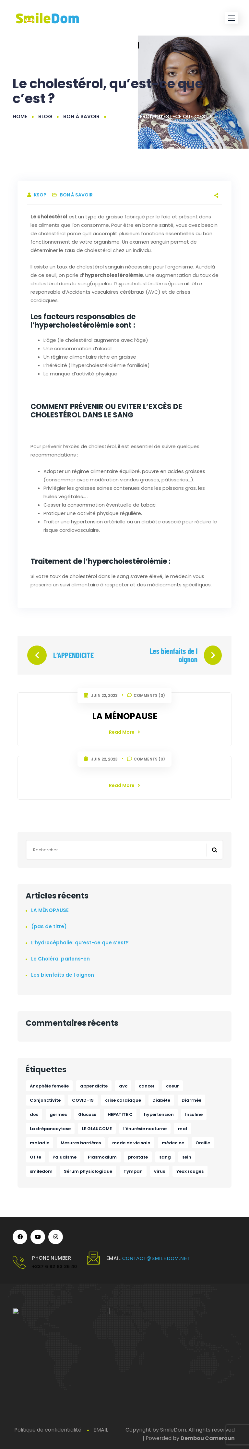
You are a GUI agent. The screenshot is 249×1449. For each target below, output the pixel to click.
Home (20, 116)
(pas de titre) (49, 926)
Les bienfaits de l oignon (173, 655)
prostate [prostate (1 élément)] (138, 1157)
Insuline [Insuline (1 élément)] (194, 1114)
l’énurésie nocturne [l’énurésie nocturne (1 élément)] (145, 1129)
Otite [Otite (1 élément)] (35, 1157)
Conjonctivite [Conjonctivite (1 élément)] (45, 1100)
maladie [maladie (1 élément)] (39, 1143)
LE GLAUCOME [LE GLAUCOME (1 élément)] (97, 1129)
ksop (40, 195)
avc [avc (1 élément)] (123, 1086)
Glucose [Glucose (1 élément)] (87, 1114)
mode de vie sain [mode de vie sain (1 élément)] (131, 1143)
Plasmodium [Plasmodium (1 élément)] (102, 1157)
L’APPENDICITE (73, 655)
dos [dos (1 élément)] (34, 1114)
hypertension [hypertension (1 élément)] (159, 1114)
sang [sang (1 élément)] (165, 1157)
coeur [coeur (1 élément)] (172, 1086)
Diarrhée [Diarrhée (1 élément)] (191, 1100)
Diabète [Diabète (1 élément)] (161, 1100)
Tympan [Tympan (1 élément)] (133, 1171)
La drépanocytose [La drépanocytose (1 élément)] (50, 1129)
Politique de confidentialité (47, 1429)
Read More (124, 732)
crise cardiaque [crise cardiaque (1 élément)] (123, 1100)
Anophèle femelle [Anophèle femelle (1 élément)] (49, 1086)
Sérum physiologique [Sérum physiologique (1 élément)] (88, 1171)
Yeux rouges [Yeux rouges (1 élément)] (190, 1171)
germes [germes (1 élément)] (58, 1114)
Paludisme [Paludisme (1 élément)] (65, 1157)
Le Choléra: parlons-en (60, 958)
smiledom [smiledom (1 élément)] (41, 1171)
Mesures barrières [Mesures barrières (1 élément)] (81, 1143)
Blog (45, 116)
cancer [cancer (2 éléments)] (147, 1086)
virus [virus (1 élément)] (159, 1171)
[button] (231, 18)
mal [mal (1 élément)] (182, 1129)
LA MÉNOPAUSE (124, 716)
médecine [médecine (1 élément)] (173, 1143)
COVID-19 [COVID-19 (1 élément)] (83, 1100)
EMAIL (100, 1429)
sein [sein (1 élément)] (186, 1157)
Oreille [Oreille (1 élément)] (203, 1143)
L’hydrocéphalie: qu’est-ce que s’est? (80, 942)
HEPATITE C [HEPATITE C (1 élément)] (120, 1114)
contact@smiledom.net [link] (156, 1258)
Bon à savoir (81, 116)
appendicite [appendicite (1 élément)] (94, 1086)
